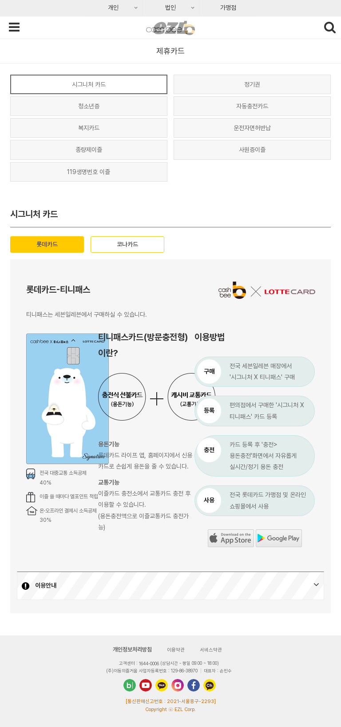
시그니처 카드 (89, 84)
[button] (170, 586)
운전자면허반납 (252, 127)
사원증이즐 (252, 149)
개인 (103, 10)
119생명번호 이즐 (88, 171)
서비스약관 (211, 650)
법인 (160, 10)
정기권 (252, 84)
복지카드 (88, 127)
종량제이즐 (88, 149)
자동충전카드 (252, 106)
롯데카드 (47, 244)
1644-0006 (149, 663)
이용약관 (176, 650)
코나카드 (127, 244)
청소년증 (88, 106)
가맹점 (228, 7)
